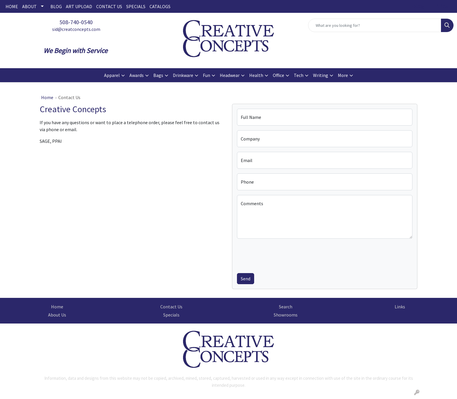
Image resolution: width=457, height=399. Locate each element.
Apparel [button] (112, 75)
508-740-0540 (76, 22)
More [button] (343, 75)
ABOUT (29, 6)
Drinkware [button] (183, 75)
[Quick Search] (374, 25)
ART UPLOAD (79, 6)
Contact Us (171, 307)
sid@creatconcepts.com (76, 29)
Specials (171, 315)
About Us (57, 315)
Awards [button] (136, 75)
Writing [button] (320, 75)
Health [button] (256, 75)
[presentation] (281, 254)
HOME (12, 6)
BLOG (56, 6)
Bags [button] (158, 75)
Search (285, 307)
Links (400, 307)
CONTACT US (109, 6)
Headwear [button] (230, 75)
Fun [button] (206, 75)
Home (47, 97)
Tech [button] (298, 75)
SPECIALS (135, 6)
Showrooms (286, 315)
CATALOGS (160, 6)
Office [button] (278, 75)
